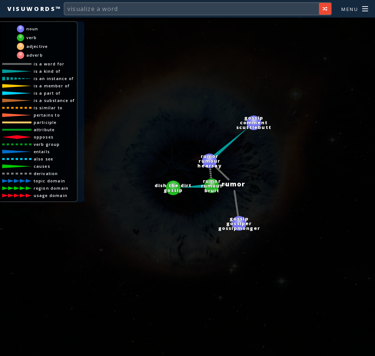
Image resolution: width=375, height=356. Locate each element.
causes (42, 166)
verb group (47, 144)
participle (45, 122)
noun (32, 28)
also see (43, 159)
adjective (37, 46)
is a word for (49, 64)
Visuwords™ (34, 9)
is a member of (52, 85)
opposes (43, 137)
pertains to (47, 115)
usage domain (50, 195)
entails (42, 151)
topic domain (49, 180)
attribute (44, 129)
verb (31, 37)
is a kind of (47, 71)
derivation (46, 173)
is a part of (47, 93)
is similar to (48, 107)
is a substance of (54, 100)
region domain (51, 188)
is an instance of (54, 78)
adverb (34, 55)
